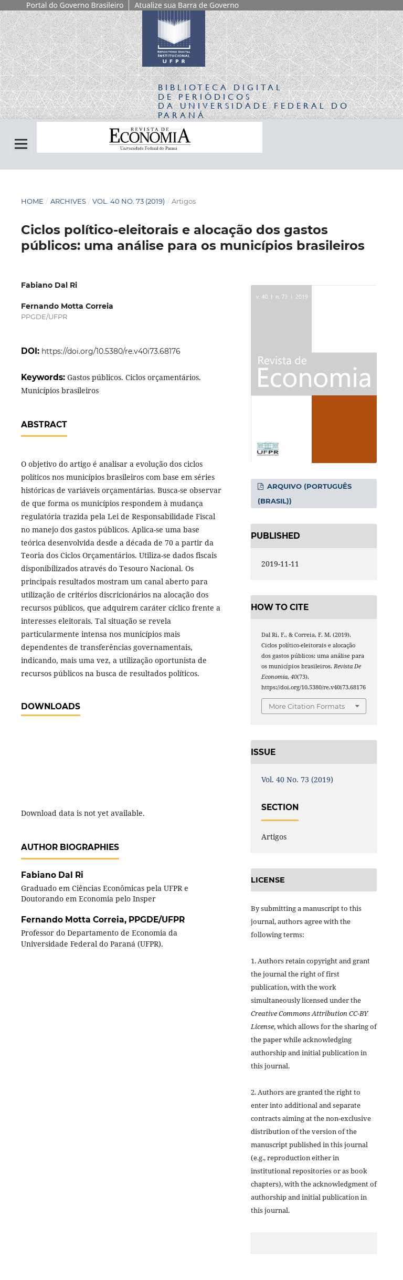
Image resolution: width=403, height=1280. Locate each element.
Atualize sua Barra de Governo (186, 5)
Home (32, 201)
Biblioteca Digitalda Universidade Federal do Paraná (253, 100)
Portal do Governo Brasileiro (74, 5)
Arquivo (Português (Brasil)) (305, 493)
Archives (68, 201)
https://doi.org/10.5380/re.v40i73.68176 (111, 351)
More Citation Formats (307, 706)
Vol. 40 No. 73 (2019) (128, 201)
